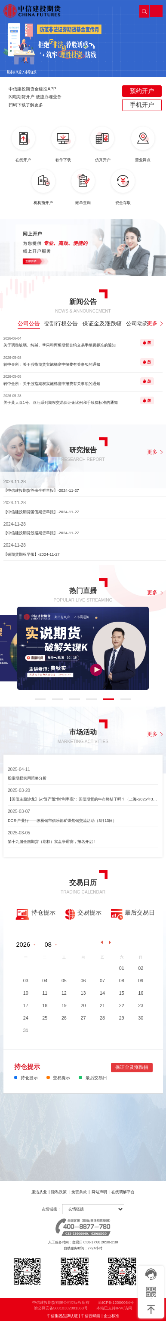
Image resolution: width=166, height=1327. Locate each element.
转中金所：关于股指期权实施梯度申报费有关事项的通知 (51, 384)
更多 (155, 323)
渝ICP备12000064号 (116, 1308)
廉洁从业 (39, 1192)
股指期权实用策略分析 (27, 778)
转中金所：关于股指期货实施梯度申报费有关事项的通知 (51, 364)
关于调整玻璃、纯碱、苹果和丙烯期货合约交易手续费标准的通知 (59, 345)
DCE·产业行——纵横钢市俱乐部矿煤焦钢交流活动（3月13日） (62, 820)
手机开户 (142, 104)
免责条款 (79, 1192)
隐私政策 (59, 1192)
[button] (54, 114)
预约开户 (142, 90)
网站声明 (99, 1192)
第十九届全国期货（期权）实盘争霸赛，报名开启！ (52, 842)
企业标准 (111, 1322)
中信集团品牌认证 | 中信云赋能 (73, 1322)
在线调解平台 (123, 1192)
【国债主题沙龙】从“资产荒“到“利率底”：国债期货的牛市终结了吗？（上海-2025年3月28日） (83, 799)
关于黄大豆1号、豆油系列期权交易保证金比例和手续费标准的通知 (60, 402)
